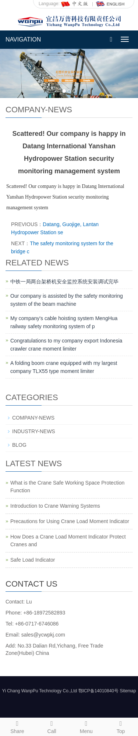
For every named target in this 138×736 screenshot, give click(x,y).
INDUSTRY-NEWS (33, 431)
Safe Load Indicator (32, 560)
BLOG (19, 445)
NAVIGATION (23, 39)
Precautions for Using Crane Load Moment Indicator (69, 521)
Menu (86, 726)
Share (17, 726)
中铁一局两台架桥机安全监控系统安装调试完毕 (64, 281)
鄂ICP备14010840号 (98, 690)
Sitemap (128, 690)
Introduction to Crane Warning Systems (55, 506)
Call (52, 726)
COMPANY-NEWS (33, 418)
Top (120, 726)
